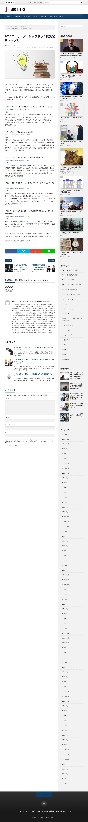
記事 (35, 16)
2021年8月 (65, 652)
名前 (7, 417)
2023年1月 (65, 570)
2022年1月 (65, 628)
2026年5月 (65, 434)
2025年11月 (65, 444)
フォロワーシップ (67, 325)
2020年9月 (65, 706)
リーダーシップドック (49, 817)
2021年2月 (65, 681)
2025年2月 (65, 453)
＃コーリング (16, 46)
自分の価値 (73, 57)
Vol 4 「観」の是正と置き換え (71, 284)
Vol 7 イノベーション (69, 299)
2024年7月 (65, 487)
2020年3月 (65, 735)
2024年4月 (65, 502)
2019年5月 (65, 783)
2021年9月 (65, 647)
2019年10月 (65, 759)
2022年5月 (65, 609)
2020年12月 (65, 691)
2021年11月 (65, 638)
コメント (7, 398)
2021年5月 (65, 667)
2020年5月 (65, 725)
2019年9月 (65, 764)
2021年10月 (65, 643)
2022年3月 (65, 618)
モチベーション (67, 330)
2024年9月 (65, 478)
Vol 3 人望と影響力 (67, 171)
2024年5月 (65, 497)
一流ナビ (65, 340)
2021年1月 (65, 686)
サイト (7, 432)
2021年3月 (65, 677)
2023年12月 (65, 516)
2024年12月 (65, 463)
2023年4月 (65, 555)
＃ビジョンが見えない (31, 46)
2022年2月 (65, 623)
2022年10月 (65, 584)
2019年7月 (65, 774)
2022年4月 (65, 614)
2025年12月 (65, 439)
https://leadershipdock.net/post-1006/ (17, 188)
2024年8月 (65, 483)
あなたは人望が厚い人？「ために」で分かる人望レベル (21, 267)
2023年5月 (65, 550)
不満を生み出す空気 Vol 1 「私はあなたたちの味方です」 (33, 374)
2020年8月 (65, 711)
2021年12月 (65, 633)
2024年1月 (65, 512)
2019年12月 (65, 749)
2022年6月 (65, 604)
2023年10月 (65, 526)
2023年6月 (65, 546)
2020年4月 (65, 730)
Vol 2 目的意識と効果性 (69, 275)
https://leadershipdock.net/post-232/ (17, 109)
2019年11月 (65, 754)
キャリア (16, 45)
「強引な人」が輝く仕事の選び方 (69, 233)
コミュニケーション (67, 215)
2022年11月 (65, 580)
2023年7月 (65, 541)
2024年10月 (65, 473)
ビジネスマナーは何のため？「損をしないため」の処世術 (33, 347)
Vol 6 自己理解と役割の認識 (71, 294)
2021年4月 (65, 672)
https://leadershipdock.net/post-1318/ (17, 216)
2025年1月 (65, 458)
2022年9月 (65, 589)
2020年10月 (65, 701)
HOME (9, 16)
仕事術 (68, 256)
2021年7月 (65, 657)
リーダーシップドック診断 (22, 16)
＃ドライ (22, 46)
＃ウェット (9, 46)
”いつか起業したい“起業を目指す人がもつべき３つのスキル (76, 405)
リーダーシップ (66, 57)
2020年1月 (65, 745)
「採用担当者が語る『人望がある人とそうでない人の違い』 (38, 267)
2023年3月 (65, 560)
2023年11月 (65, 521)
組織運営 (65, 354)
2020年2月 (65, 740)
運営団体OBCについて (56, 16)
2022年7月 (65, 599)
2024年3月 (65, 507)
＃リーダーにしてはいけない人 (45, 46)
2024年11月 (65, 468)
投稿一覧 (45, 301)
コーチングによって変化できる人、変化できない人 (76, 415)
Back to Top (44, 795)
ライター (43, 16)
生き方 (68, 145)
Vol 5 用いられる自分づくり (70, 289)
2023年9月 (65, 531)
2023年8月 (65, 536)
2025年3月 (65, 449)
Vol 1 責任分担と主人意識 (70, 270)
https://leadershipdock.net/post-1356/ (18, 160)
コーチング (65, 100)
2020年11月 (65, 696)
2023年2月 (65, 565)
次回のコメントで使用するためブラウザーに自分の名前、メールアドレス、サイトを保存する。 (29, 441)
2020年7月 (65, 715)
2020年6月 (65, 720)
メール (7, 424)
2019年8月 (65, 769)
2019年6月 (65, 778)
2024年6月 (65, 492)
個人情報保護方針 (48, 811)
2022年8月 (65, 594)
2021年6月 (65, 662)
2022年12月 (65, 575)
